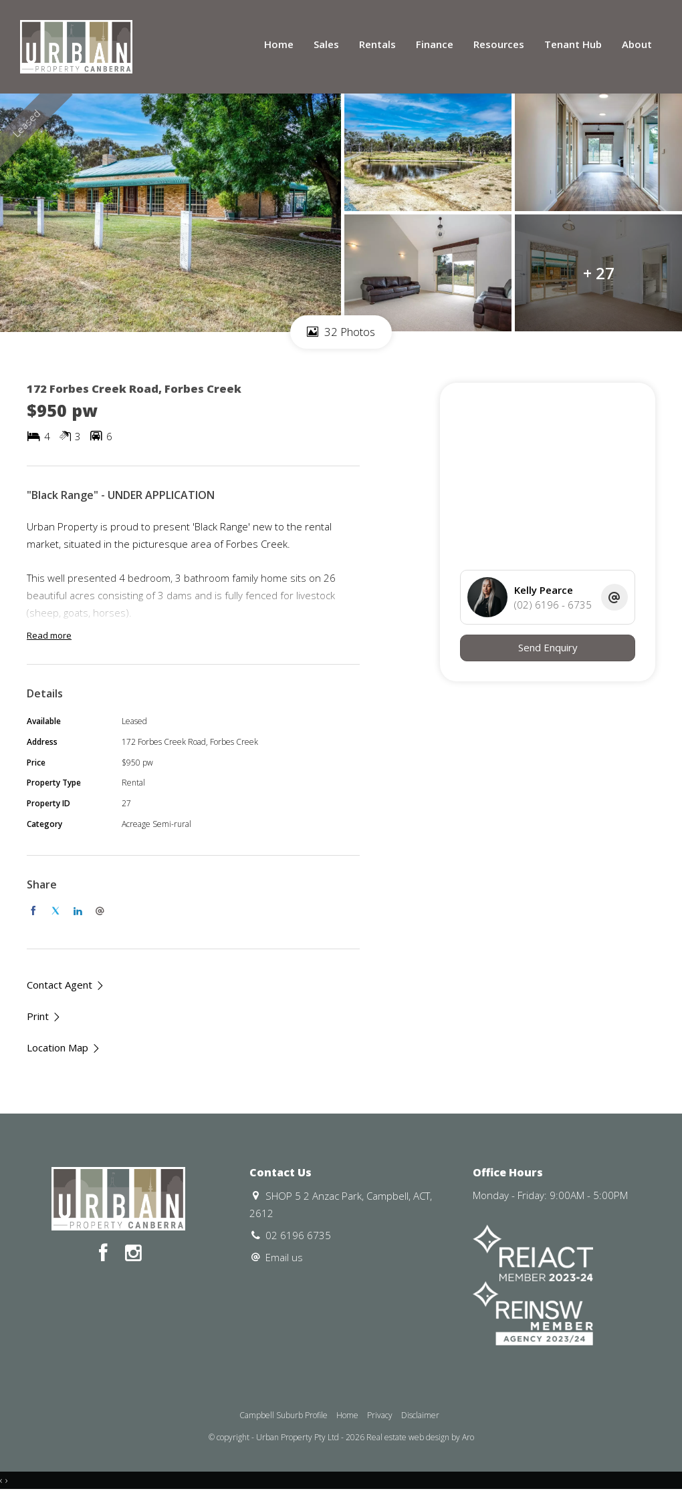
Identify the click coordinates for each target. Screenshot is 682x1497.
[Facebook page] (105, 1253)
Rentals (377, 44)
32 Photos (341, 331)
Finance (434, 44)
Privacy (379, 1415)
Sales (326, 44)
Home (279, 44)
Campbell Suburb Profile (283, 1415)
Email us (284, 1257)
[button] (44, 1016)
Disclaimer (420, 1415)
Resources (498, 44)
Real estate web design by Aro (420, 1437)
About (637, 44)
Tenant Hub (573, 44)
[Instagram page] (133, 1253)
